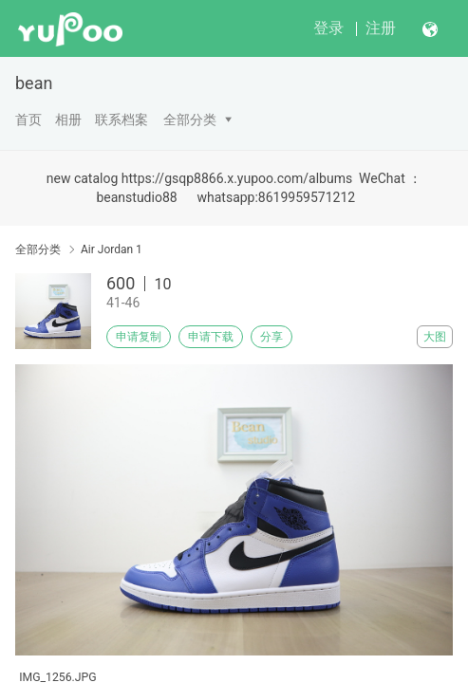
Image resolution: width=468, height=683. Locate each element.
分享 (271, 336)
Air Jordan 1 (111, 249)
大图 (434, 336)
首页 (28, 119)
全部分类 (189, 119)
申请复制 (138, 336)
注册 (380, 28)
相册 (68, 119)
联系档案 (121, 119)
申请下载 (211, 336)
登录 (328, 28)
